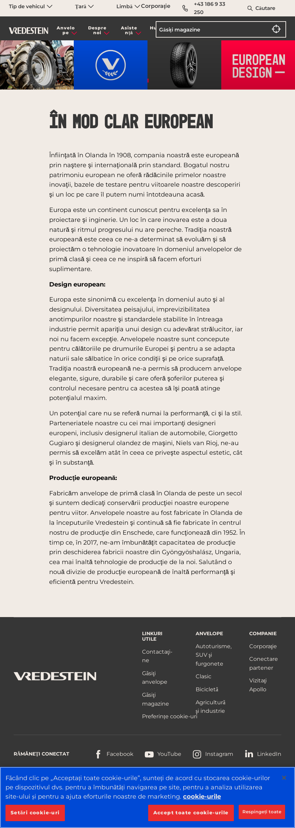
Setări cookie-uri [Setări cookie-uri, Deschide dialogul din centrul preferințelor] (35, 813)
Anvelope (66, 30)
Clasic (203, 676)
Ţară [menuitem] (84, 6)
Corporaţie (155, 6)
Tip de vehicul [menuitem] (31, 6)
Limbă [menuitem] (128, 6)
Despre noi (97, 30)
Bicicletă (207, 689)
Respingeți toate (261, 811)
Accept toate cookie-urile (191, 813)
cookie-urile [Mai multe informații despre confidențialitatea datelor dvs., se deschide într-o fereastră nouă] (202, 796)
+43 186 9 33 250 (203, 8)
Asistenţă (129, 30)
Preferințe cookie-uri (169, 716)
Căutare (265, 8)
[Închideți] (284, 777)
